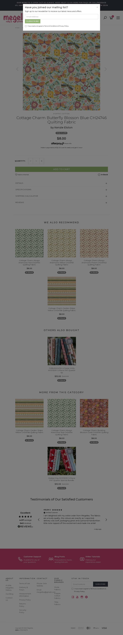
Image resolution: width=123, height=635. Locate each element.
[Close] (97, 7)
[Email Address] (61, 16)
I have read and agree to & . (47, 26)
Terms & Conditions (50, 26)
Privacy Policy (64, 26)
